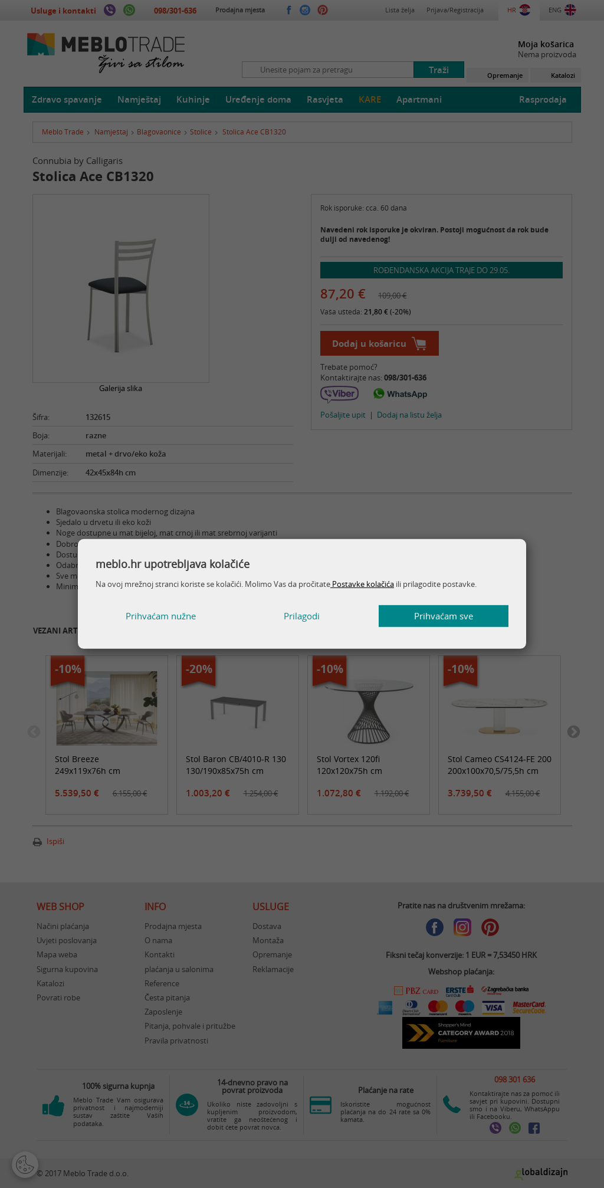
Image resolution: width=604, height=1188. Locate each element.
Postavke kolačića (362, 584)
